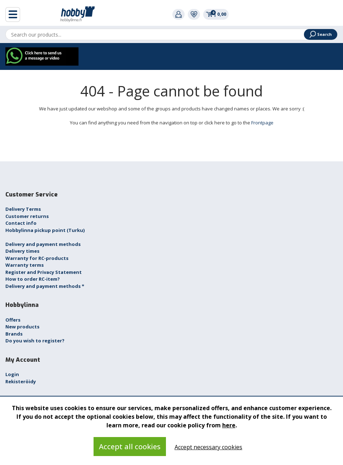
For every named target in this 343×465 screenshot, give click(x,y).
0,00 (216, 14)
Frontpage (262, 122)
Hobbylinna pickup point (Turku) (45, 230)
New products (22, 326)
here (228, 425)
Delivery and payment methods (43, 244)
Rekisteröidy (20, 381)
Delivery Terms (23, 209)
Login (12, 374)
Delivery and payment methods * (44, 286)
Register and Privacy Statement (43, 272)
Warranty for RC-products (36, 258)
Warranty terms (24, 265)
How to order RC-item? (32, 279)
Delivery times (22, 251)
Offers (12, 320)
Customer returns (27, 216)
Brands (14, 334)
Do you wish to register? (35, 340)
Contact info (21, 223)
